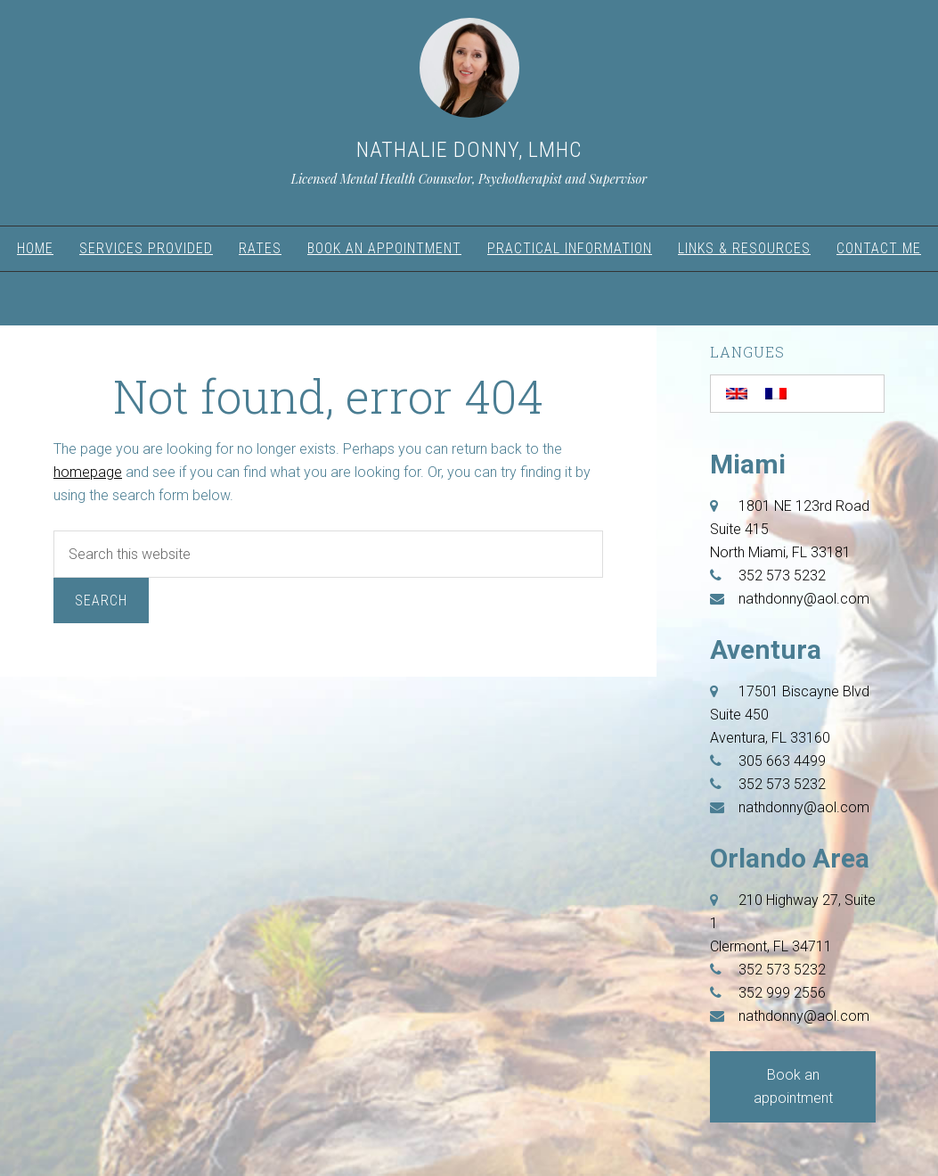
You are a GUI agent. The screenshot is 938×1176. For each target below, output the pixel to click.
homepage (87, 472)
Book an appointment (793, 1086)
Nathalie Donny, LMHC (469, 149)
